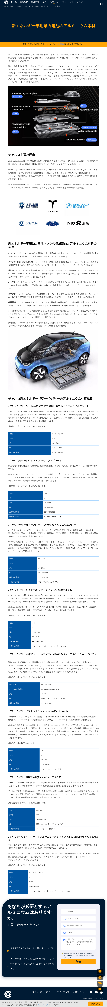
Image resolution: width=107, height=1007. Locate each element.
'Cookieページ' (43, 1005)
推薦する (53, 5)
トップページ (11, 11)
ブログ (63, 5)
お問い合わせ (76, 5)
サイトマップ (63, 997)
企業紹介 (23, 5)
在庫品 (61, 49)
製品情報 (35, 5)
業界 (44, 5)
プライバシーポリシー (42, 997)
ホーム (13, 5)
